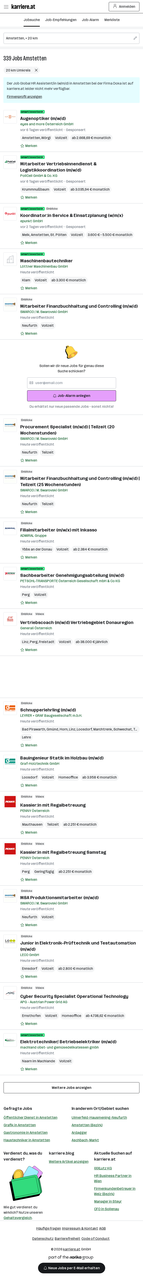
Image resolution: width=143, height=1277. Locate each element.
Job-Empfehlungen (61, 20)
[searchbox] (71, 38)
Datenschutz (43, 1238)
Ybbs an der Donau (37, 549)
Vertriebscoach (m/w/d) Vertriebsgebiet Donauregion (76, 622)
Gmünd (53, 729)
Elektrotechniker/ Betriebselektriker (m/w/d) (68, 1041)
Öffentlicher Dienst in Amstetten (30, 1117)
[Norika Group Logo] (71, 1258)
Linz (26, 642)
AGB (102, 1228)
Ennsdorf (29, 968)
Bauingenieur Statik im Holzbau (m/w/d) (61, 758)
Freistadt (46, 642)
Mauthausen (32, 824)
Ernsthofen (31, 1016)
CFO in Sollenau (106, 1209)
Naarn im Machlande (38, 1061)
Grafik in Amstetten (20, 1125)
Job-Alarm (90, 20)
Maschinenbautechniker (46, 260)
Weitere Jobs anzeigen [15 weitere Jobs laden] (71, 1088)
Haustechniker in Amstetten (27, 1140)
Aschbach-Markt (85, 1140)
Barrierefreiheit (67, 1238)
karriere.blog (61, 1153)
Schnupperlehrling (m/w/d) (48, 710)
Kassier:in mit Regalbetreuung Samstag (63, 852)
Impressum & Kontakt (80, 1228)
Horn (64, 729)
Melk (26, 235)
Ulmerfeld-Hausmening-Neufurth (99, 1117)
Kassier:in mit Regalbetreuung (53, 805)
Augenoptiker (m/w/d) (43, 118)
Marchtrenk (103, 729)
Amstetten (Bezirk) (87, 1125)
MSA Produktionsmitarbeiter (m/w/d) (59, 897)
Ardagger (79, 1132)
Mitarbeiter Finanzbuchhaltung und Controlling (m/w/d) (79, 306)
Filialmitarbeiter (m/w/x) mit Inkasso (58, 530)
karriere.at (105, 1159)
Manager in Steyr (108, 1201)
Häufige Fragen (48, 1228)
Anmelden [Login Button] (124, 6)
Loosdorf (85, 729)
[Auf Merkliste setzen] (28, 146)
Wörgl (46, 138)
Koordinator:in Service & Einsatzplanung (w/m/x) (71, 215)
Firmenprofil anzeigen (24, 97)
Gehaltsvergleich (18, 1218)
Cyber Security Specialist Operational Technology (74, 996)
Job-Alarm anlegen (71, 396)
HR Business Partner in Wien (112, 1178)
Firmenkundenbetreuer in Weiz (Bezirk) (114, 1191)
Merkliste (112, 20)
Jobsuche (32, 20)
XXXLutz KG (103, 1168)
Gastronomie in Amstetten (26, 1132)
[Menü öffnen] (6, 7)
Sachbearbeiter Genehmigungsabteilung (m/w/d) (72, 575)
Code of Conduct (95, 1238)
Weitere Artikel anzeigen (69, 1161)
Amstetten (34, 58)
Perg (26, 595)
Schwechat (123, 729)
